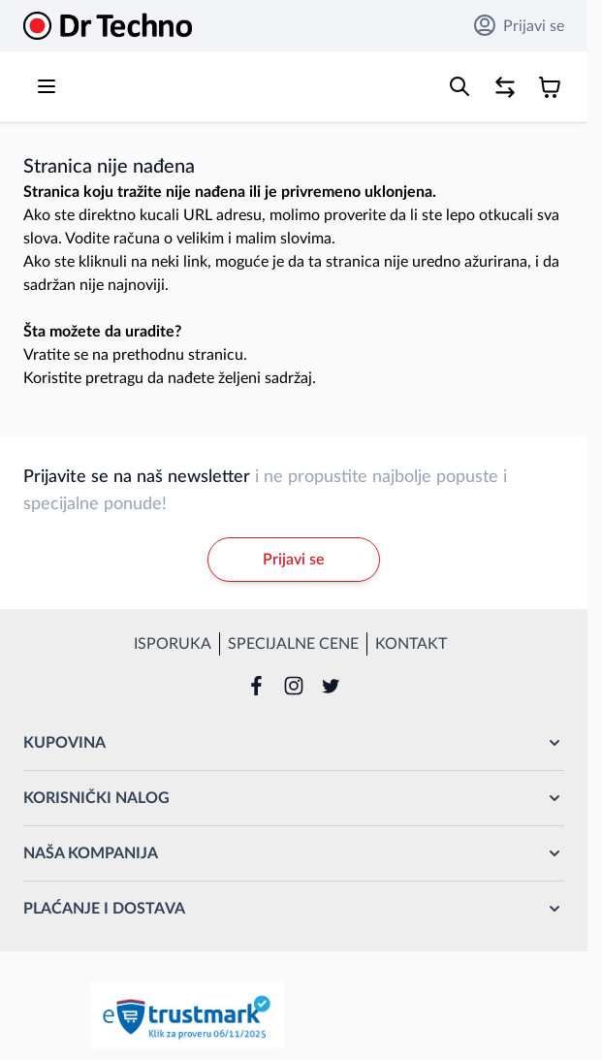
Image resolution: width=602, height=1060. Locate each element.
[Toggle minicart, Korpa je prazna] (549, 87)
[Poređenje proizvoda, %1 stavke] (505, 87)
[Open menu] (46, 86)
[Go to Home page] (107, 26)
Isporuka (172, 644)
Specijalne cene (293, 644)
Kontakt (411, 644)
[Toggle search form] (459, 86)
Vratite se (55, 355)
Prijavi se (519, 25)
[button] (293, 743)
